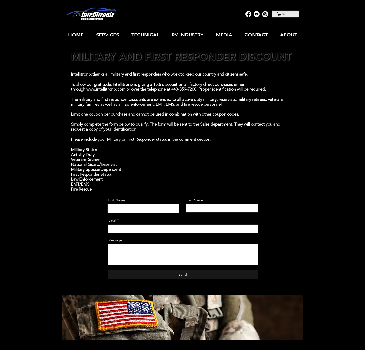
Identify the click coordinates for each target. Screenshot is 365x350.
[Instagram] (265, 14)
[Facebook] (248, 14)
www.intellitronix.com (105, 89)
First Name (116, 200)
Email (112, 220)
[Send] (183, 274)
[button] (285, 14)
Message (115, 240)
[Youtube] (257, 14)
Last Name (195, 200)
